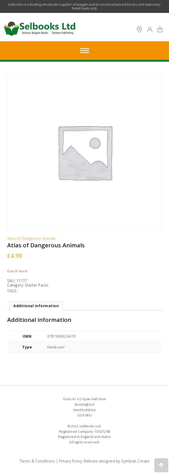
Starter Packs (37, 285)
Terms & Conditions (37, 461)
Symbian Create (135, 461)
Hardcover (56, 347)
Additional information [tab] (36, 305)
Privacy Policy (70, 461)
